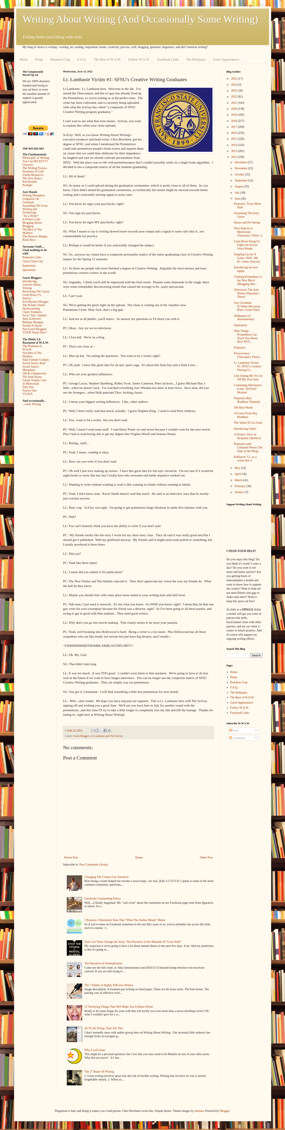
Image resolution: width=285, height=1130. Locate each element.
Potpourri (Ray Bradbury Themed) (247, 400)
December (241, 162)
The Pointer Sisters (34, 305)
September (241, 180)
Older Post (206, 857)
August (239, 186)
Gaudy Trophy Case (35, 380)
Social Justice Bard (34, 363)
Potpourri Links (32, 257)
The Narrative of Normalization (103, 963)
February (240, 486)
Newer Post (71, 857)
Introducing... (31, 281)
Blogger (224, 1110)
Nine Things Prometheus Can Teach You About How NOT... (246, 336)
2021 (234, 102)
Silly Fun (28, 387)
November (241, 168)
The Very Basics (32, 178)
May (238, 468)
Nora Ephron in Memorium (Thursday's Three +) (248, 232)
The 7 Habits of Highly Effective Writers (108, 985)
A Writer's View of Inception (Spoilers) (247, 436)
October (240, 174)
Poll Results (30, 181)
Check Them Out (33, 261)
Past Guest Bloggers (35, 329)
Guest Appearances (226, 59)
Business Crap (60, 59)
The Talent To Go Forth (248, 422)
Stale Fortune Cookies (36, 359)
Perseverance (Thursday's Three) (247, 355)
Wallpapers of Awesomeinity (244, 317)
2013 (234, 151)
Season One (30, 390)
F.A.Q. (81, 59)
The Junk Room (32, 376)
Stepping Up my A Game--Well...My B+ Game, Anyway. (247, 258)
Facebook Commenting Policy (102, 898)
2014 (234, 145)
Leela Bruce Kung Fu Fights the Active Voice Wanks (247, 245)
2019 (234, 114)
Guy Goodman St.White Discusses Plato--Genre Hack (247, 306)
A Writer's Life (31, 219)
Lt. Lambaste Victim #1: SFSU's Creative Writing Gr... (247, 366)
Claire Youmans (32, 312)
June (238, 198)
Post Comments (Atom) (94, 864)
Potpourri (239, 347)
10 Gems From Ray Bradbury (245, 415)
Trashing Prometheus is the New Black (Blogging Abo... (248, 280)
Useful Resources (33, 175)
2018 (234, 121)
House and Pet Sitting (247, 222)
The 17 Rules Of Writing (99, 1071)
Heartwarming (31, 308)
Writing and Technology (30, 210)
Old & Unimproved (34, 373)
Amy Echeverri (32, 318)
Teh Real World (243, 407)
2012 (234, 157)
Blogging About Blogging (32, 224)
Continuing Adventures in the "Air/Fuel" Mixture (248, 389)
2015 (234, 138)
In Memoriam (31, 383)
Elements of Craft (33, 171)
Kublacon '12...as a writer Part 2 (245, 458)
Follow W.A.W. (139, 59)
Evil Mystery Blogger (36, 301)
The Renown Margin (35, 236)
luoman (199, 1110)
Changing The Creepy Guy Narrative (106, 877)
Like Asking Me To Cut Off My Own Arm (248, 377)
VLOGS (28, 394)
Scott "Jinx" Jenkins (35, 315)
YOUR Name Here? (35, 332)
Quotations (29, 270)
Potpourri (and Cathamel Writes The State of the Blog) (248, 447)
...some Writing (32, 404)
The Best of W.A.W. (107, 59)
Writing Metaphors (34, 195)
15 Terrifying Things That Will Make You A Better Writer (118, 1006)
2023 (234, 90)
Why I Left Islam (94, 1050)
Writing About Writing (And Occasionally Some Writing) (140, 19)
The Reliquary (196, 59)
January (240, 492)
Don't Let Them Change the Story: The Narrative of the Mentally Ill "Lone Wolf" (133, 941)
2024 (234, 84)
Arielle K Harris (32, 325)
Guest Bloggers (81, 735)
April (238, 474)
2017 (234, 126)
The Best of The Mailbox (32, 231)
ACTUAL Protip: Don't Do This (103, 1028)
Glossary (28, 164)
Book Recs (29, 239)
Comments (237, 738)
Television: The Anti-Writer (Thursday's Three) (246, 293)
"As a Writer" (31, 216)
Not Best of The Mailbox (32, 354)
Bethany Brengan (33, 322)
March (239, 480)
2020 (234, 108)
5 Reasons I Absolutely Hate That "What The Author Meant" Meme (125, 920)
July (237, 192)
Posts (234, 730)
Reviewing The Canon (36, 291)
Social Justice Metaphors (31, 368)
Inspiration (29, 265)
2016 (234, 132)
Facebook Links (168, 59)
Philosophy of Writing (36, 157)
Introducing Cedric (245, 428)
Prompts (28, 185)
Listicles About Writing (32, 286)
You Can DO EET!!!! (35, 161)
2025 (234, 78)
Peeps (39, 59)
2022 (234, 96)
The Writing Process (35, 168)
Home (24, 59)
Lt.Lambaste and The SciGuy (107, 735)
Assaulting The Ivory (35, 205)
